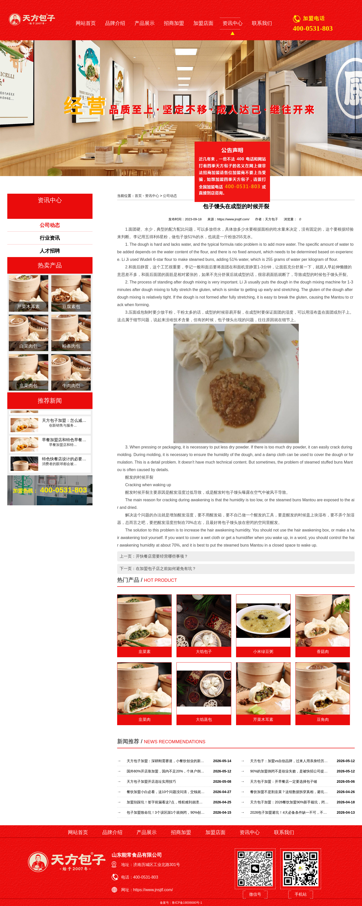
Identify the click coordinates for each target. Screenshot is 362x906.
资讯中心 (232, 23)
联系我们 (262, 23)
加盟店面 (203, 23)
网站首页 (86, 23)
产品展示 (144, 23)
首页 (138, 196)
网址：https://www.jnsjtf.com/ (147, 890)
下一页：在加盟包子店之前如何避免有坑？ (158, 568)
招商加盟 (174, 23)
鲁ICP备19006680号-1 (187, 902)
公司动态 (170, 196)
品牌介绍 (115, 23)
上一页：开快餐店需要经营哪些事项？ (154, 556)
